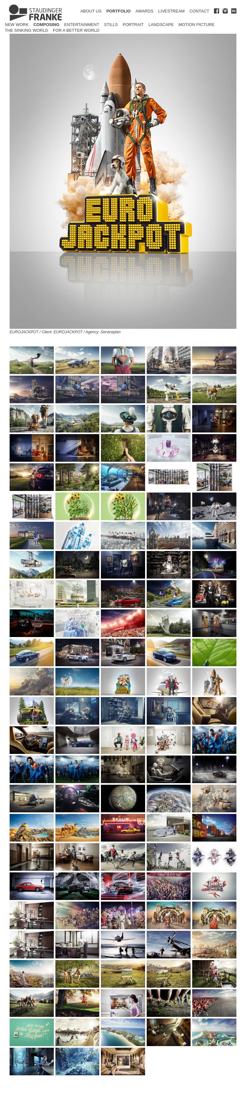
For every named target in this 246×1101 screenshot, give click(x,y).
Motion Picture (196, 24)
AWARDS (144, 11)
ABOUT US (91, 11)
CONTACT (199, 11)
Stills (111, 24)
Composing (46, 24)
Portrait (133, 24)
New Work (17, 24)
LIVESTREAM (171, 11)
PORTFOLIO (118, 11)
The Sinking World (26, 30)
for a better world (76, 30)
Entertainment (81, 24)
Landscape (161, 24)
